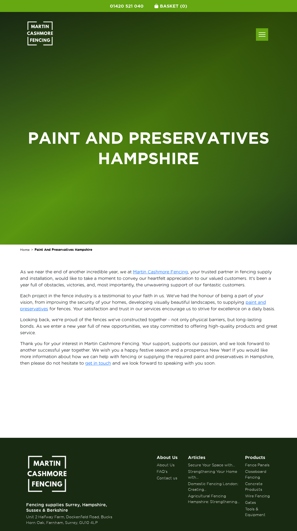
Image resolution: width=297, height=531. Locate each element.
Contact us (167, 478)
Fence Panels (257, 465)
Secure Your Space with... (211, 465)
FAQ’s (162, 471)
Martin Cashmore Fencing (160, 271)
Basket (170, 6)
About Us (167, 457)
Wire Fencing (257, 496)
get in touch (98, 363)
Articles (196, 457)
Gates (250, 502)
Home (25, 249)
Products (255, 457)
